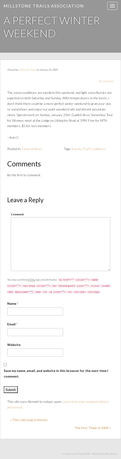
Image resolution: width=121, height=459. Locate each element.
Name (11, 303)
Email (11, 324)
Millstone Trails (27, 69)
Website (14, 345)
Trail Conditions (94, 149)
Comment (17, 214)
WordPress (111, 453)
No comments (106, 81)
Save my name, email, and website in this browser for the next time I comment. (56, 373)
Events (77, 149)
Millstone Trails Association (44, 5)
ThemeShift (83, 453)
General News (32, 149)
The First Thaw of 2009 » (92, 428)
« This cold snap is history (28, 420)
